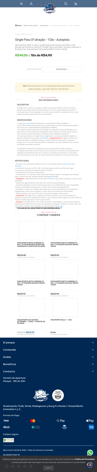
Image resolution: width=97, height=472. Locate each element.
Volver (18, 25)
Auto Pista (29, 123)
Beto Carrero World (30, 25)
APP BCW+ (45, 138)
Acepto (48, 468)
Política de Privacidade (85, 459)
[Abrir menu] (21, 3)
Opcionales (44, 25)
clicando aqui (58, 206)
